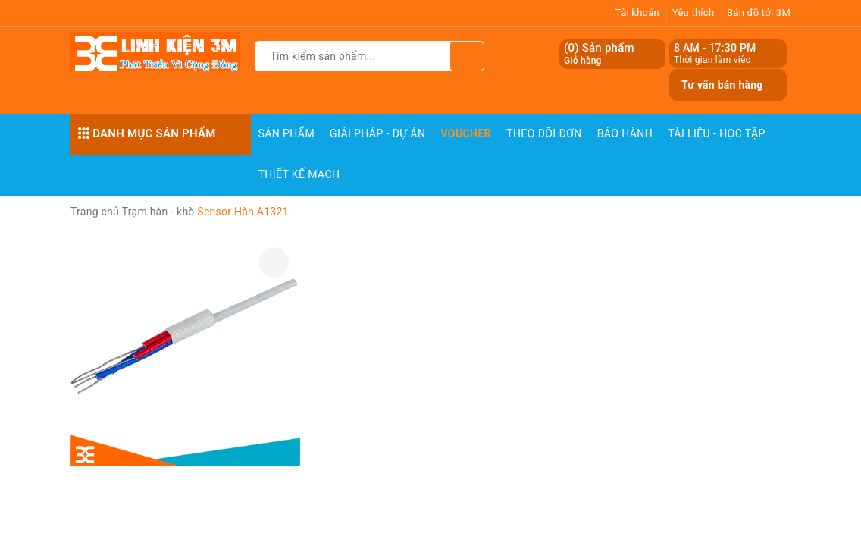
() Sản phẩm (599, 54)
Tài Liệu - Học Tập (717, 133)
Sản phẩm (286, 133)
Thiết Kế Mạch (299, 174)
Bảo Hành (625, 133)
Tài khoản (637, 12)
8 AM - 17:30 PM (715, 48)
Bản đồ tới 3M (759, 12)
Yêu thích (693, 12)
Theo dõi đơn (544, 133)
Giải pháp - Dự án (377, 133)
